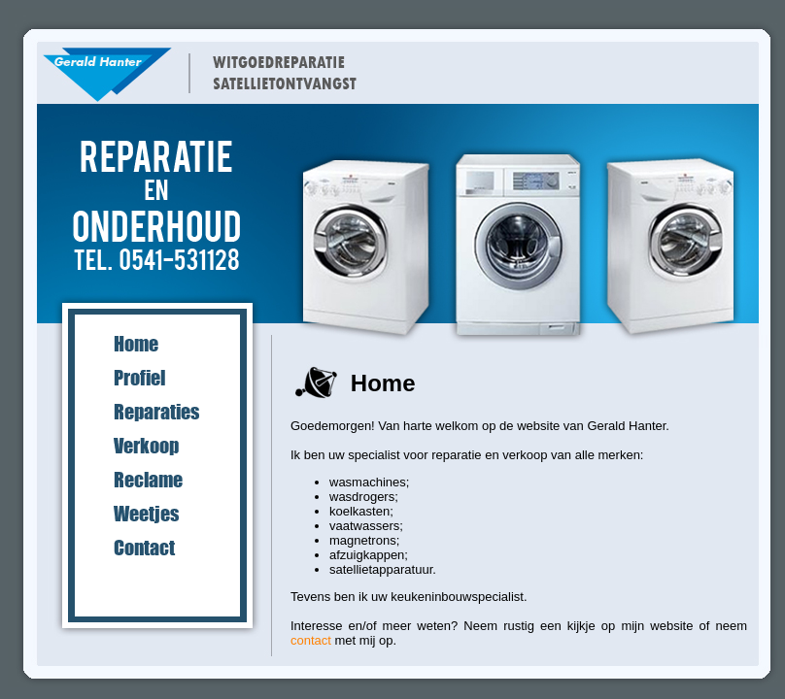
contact (310, 640)
